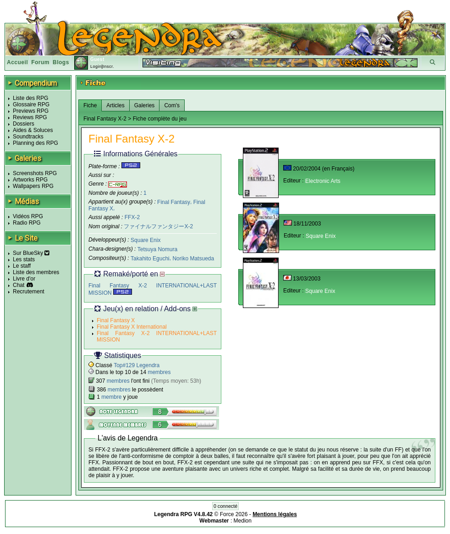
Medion (243, 520)
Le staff (22, 266)
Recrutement (28, 291)
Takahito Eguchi (150, 258)
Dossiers (23, 124)
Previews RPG (31, 111)
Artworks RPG (30, 179)
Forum (40, 62)
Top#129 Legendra (136, 365)
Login (96, 66)
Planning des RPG (35, 143)
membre (111, 397)
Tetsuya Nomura (157, 249)
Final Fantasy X (116, 320)
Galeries (144, 105)
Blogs (61, 62)
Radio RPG (27, 223)
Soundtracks (28, 136)
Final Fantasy (173, 201)
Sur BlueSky (31, 253)
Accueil (17, 62)
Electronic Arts (322, 181)
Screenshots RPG (35, 173)
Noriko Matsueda (193, 258)
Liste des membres (36, 272)
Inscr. (108, 66)
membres (159, 372)
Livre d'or (24, 278)
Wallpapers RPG (33, 186)
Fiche (90, 105)
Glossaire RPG (31, 104)
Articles (115, 105)
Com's (172, 105)
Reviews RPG (30, 117)
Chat (18, 285)
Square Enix (145, 240)
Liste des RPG (30, 98)
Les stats (24, 259)
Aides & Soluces (33, 130)
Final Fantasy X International (132, 327)
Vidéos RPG (28, 216)
